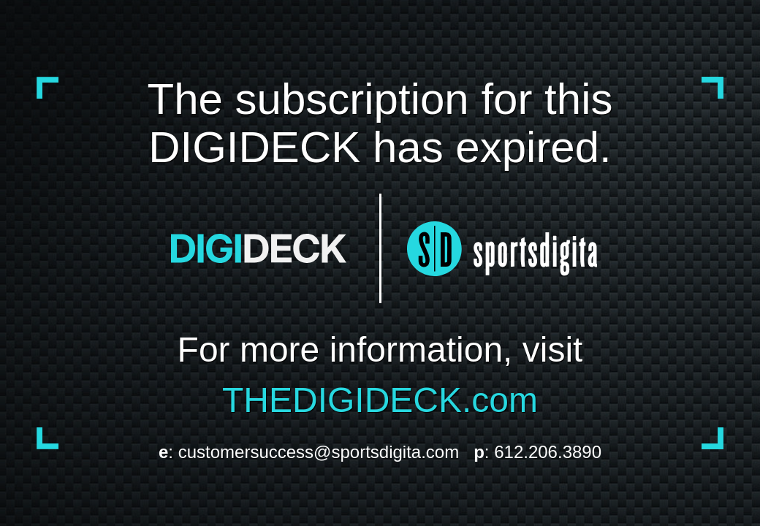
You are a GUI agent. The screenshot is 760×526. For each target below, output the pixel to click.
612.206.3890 (547, 452)
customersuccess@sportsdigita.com (319, 452)
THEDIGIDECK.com (380, 400)
